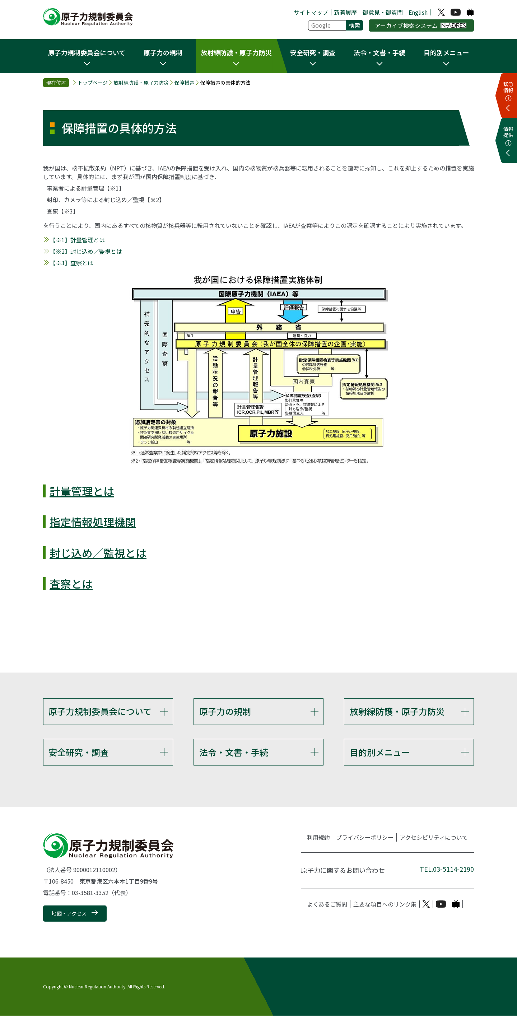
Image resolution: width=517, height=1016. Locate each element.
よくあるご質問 (327, 904)
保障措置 (184, 82)
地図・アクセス (69, 913)
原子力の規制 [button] (163, 52)
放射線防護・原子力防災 (141, 82)
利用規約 (318, 837)
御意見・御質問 (383, 12)
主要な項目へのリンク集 (384, 904)
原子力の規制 (225, 711)
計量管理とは (82, 491)
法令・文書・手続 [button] (379, 52)
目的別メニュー (380, 752)
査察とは (71, 583)
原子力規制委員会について (100, 711)
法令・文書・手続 (233, 752)
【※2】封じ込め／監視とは (86, 251)
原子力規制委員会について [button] (86, 52)
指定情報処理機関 (93, 522)
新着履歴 (345, 12)
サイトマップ (311, 12)
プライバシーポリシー (364, 837)
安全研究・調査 (78, 752)
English (418, 12)
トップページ (93, 82)
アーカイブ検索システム (420, 25)
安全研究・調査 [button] (312, 52)
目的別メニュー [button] (446, 52)
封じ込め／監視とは (98, 553)
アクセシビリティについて (434, 837)
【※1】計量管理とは (77, 239)
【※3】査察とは (71, 262)
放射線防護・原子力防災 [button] (236, 52)
